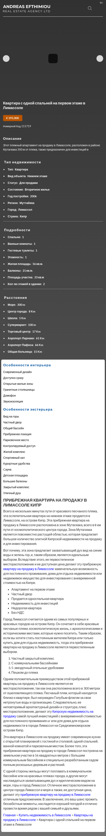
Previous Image (6, 58)
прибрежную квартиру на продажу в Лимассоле (55, 794)
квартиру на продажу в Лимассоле (28, 569)
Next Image (99, 58)
